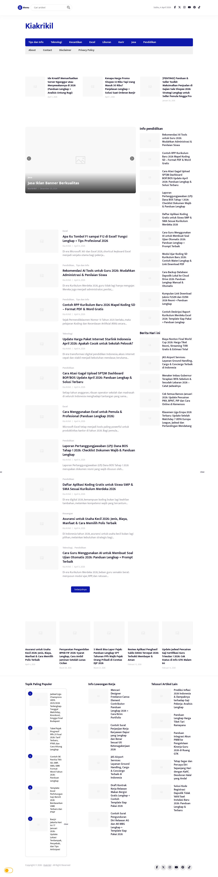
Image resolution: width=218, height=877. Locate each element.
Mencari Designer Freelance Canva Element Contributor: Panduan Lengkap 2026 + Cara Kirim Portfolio (120, 704)
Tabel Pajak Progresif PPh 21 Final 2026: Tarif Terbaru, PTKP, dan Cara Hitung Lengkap (56, 739)
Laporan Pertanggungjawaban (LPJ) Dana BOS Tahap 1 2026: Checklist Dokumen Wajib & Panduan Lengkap (99, 450)
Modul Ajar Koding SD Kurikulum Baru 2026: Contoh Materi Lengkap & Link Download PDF (177, 259)
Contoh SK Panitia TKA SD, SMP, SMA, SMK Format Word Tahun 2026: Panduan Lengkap (56, 769)
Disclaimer (65, 50)
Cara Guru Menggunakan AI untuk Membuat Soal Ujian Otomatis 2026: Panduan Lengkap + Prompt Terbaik (98, 557)
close (202, 472)
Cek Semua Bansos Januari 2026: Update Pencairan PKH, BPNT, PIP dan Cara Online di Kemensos (177, 399)
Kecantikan (75, 42)
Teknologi (56, 42)
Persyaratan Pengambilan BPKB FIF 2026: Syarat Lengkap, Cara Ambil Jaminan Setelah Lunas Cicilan (74, 656)
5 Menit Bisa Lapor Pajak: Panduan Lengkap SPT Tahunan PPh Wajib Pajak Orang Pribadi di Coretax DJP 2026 (108, 656)
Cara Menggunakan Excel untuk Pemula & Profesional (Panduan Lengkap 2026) (92, 414)
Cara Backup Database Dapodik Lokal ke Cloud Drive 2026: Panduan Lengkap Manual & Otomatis (175, 279)
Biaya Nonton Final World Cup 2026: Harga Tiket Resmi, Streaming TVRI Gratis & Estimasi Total (177, 344)
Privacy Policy (86, 50)
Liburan (106, 42)
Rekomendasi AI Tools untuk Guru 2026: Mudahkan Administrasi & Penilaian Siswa (99, 273)
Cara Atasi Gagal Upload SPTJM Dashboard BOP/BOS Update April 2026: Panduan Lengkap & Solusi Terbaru (97, 378)
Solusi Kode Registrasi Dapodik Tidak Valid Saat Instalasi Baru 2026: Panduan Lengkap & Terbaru (182, 798)
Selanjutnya (80, 589)
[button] (35, 158)
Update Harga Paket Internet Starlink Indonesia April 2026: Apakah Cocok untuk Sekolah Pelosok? (98, 341)
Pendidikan (149, 42)
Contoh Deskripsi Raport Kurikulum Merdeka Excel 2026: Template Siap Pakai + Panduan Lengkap (176, 317)
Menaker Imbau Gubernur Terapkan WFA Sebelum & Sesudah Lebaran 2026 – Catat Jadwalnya (177, 380)
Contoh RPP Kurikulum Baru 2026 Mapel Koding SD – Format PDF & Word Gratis (99, 307)
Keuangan (68, 513)
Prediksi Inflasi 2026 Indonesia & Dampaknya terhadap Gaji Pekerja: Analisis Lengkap (183, 699)
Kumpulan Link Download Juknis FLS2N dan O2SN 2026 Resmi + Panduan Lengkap (176, 298)
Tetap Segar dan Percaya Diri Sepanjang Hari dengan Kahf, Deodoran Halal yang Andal (183, 770)
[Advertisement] (132, 26)
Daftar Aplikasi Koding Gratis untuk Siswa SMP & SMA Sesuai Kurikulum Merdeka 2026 (98, 487)
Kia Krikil (46, 188)
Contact (47, 50)
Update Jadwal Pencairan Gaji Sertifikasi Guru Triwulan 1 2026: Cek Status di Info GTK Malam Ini (176, 656)
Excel (92, 42)
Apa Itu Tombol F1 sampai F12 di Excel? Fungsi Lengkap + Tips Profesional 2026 (95, 239)
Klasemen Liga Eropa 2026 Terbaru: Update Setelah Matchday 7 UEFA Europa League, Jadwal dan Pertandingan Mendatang (177, 419)
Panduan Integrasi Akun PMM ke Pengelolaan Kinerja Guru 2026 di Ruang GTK (182, 743)
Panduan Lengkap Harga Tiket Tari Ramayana (182, 720)
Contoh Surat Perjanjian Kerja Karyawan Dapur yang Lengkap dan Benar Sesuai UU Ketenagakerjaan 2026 (120, 737)
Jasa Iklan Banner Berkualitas (67, 183)
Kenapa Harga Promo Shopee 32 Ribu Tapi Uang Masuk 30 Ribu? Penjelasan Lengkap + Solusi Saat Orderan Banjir (120, 85)
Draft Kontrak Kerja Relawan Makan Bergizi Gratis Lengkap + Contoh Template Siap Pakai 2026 (120, 795)
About (32, 50)
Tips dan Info (36, 42)
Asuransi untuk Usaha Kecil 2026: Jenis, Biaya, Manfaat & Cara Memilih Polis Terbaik (95, 521)
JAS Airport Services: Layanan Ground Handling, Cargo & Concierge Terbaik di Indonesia (177, 362)
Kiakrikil (39, 26)
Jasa (133, 42)
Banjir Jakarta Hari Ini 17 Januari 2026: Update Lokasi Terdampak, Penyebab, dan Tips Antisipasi (56, 834)
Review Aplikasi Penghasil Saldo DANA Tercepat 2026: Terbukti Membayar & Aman (143, 654)
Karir (121, 42)
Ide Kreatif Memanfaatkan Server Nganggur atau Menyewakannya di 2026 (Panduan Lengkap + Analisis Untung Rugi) (63, 85)
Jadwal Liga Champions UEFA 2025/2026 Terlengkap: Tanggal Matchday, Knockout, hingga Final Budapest (56, 707)
